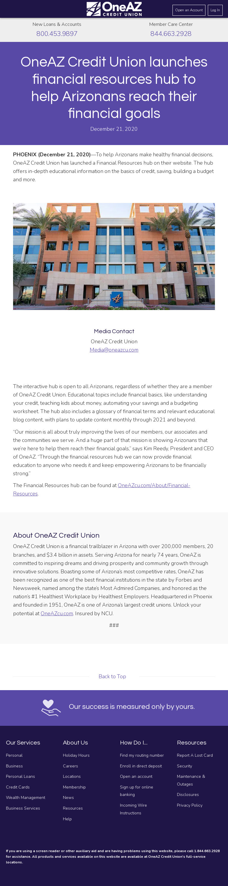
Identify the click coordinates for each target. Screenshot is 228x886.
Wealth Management (25, 797)
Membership (74, 787)
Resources (73, 808)
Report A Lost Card (195, 755)
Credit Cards (18, 787)
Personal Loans (20, 776)
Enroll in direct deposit (141, 766)
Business (14, 766)
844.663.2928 (171, 33)
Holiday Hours (76, 755)
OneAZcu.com (57, 613)
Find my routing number (142, 755)
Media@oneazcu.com (114, 349)
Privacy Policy (189, 805)
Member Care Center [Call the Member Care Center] (171, 24)
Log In (215, 10)
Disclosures (188, 794)
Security (184, 766)
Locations (72, 776)
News (68, 797)
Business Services (23, 808)
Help (67, 819)
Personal (14, 755)
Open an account (136, 776)
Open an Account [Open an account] (189, 10)
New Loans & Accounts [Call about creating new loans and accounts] (57, 24)
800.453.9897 (57, 33)
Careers (70, 766)
